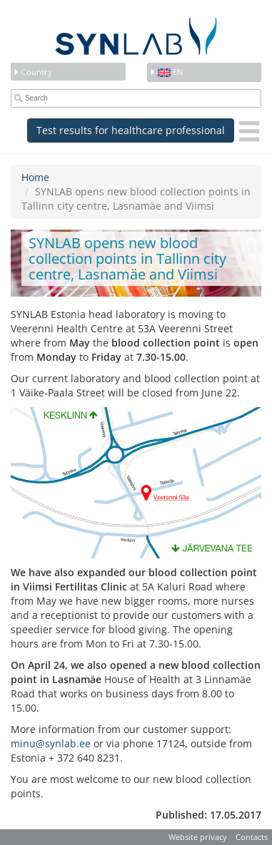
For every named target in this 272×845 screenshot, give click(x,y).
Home (35, 177)
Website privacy (197, 836)
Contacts (252, 836)
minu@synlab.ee (51, 743)
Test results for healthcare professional (130, 130)
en (166, 71)
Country (32, 71)
